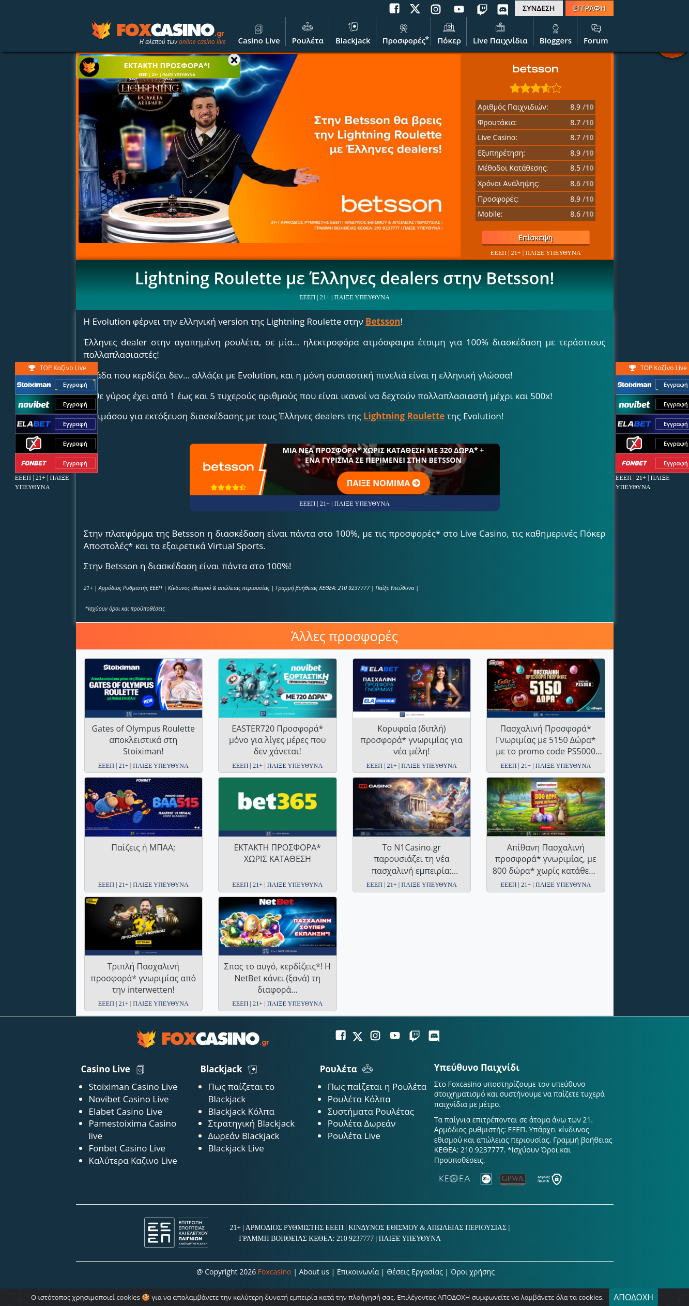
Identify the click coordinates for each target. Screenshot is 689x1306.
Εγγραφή (75, 384)
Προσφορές (404, 32)
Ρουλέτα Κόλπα (359, 1099)
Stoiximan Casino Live (133, 1086)
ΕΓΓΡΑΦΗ (589, 8)
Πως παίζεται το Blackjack (241, 1093)
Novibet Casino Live (129, 1099)
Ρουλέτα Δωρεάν (362, 1123)
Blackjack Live (236, 1148)
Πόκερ (449, 32)
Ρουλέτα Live (354, 1136)
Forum (596, 32)
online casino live (202, 41)
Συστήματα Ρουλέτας (371, 1111)
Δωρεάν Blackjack (244, 1136)
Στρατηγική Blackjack (251, 1123)
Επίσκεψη (517, 237)
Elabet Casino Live (125, 1111)
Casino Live (259, 32)
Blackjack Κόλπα (241, 1111)
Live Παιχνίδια (500, 32)
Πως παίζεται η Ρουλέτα (377, 1086)
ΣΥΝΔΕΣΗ (539, 8)
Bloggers (556, 32)
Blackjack (353, 32)
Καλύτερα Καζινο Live (133, 1160)
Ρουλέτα (308, 32)
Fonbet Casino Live (127, 1148)
